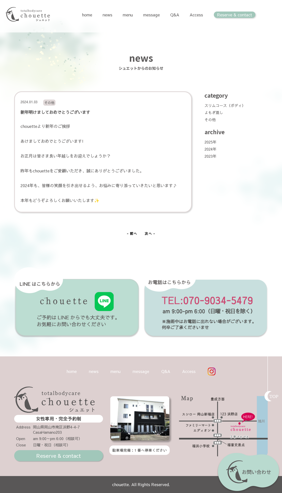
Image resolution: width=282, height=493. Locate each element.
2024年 (210, 149)
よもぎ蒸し (214, 112)
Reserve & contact (234, 15)
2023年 (210, 156)
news (107, 15)
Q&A (174, 15)
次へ (148, 233)
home (87, 15)
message (151, 15)
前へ (133, 233)
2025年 (210, 141)
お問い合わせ (248, 473)
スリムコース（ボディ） (225, 105)
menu (128, 15)
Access (196, 15)
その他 (210, 119)
